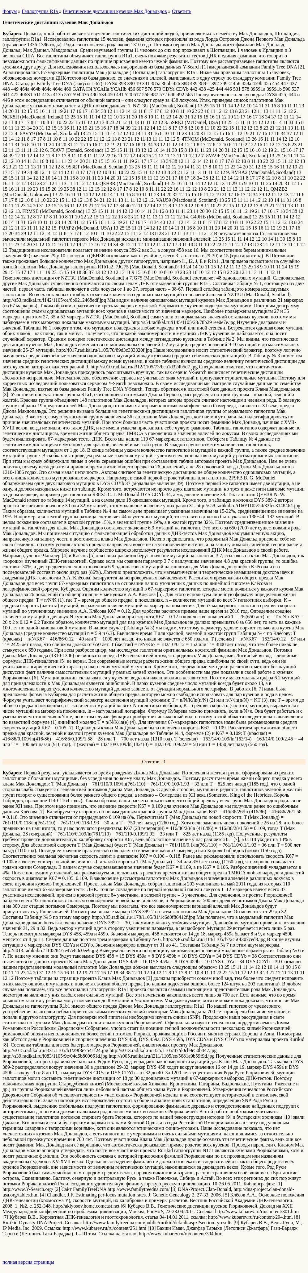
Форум (9, 11)
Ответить (181, 11)
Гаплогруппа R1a (40, 11)
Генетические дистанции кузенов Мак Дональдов (115, 11)
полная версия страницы (28, 1262)
